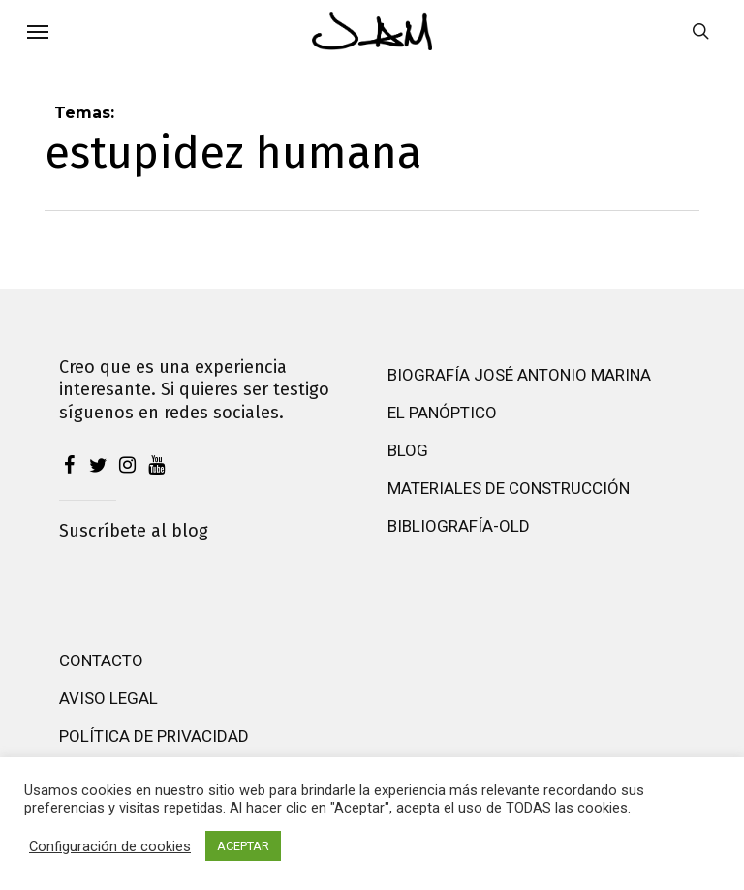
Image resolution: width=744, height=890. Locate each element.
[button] (37, 31)
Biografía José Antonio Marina (519, 374)
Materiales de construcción (509, 488)
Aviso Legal (108, 698)
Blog (408, 450)
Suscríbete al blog (133, 530)
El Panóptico (442, 412)
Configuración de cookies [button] (110, 846)
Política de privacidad (154, 736)
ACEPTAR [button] (243, 846)
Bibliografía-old (459, 526)
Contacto (101, 660)
